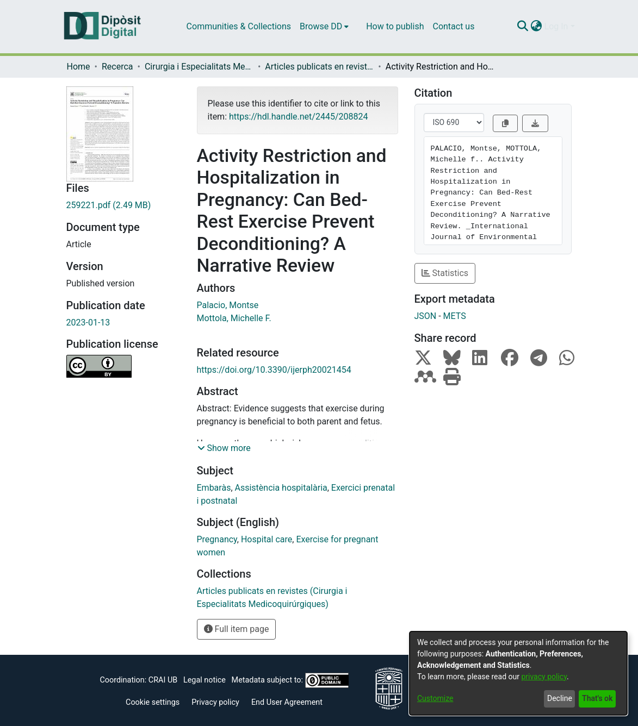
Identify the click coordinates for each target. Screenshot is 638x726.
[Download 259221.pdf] (123, 205)
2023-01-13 (88, 322)
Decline (559, 698)
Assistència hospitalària (281, 488)
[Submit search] (523, 26)
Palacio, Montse (228, 305)
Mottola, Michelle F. (234, 318)
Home (78, 66)
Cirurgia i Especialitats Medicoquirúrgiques (199, 66)
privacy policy (544, 676)
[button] (224, 448)
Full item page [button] (236, 629)
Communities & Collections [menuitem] (239, 26)
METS (454, 316)
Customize (435, 698)
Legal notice (204, 680)
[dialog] (518, 673)
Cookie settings (152, 702)
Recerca (117, 66)
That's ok (597, 698)
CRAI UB (162, 680)
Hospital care (266, 539)
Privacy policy (215, 702)
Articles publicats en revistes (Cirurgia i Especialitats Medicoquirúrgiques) (319, 66)
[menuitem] (324, 26)
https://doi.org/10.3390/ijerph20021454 (274, 370)
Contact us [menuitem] (453, 26)
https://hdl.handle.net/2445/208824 (298, 116)
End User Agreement (287, 702)
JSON (425, 316)
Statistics (445, 273)
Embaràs (214, 488)
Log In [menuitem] (556, 26)
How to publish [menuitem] (395, 26)
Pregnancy (217, 539)
